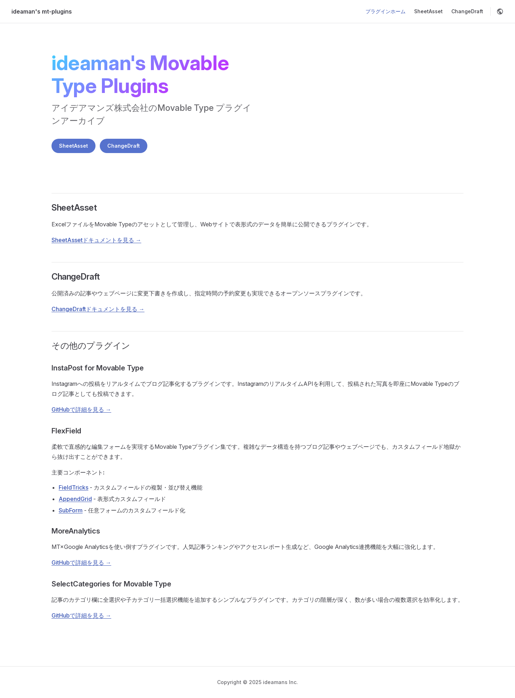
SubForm (71, 510)
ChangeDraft (123, 146)
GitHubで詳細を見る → (81, 409)
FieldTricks (73, 487)
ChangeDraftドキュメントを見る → (98, 309)
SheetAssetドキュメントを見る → (96, 240)
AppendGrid (75, 498)
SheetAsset (73, 146)
